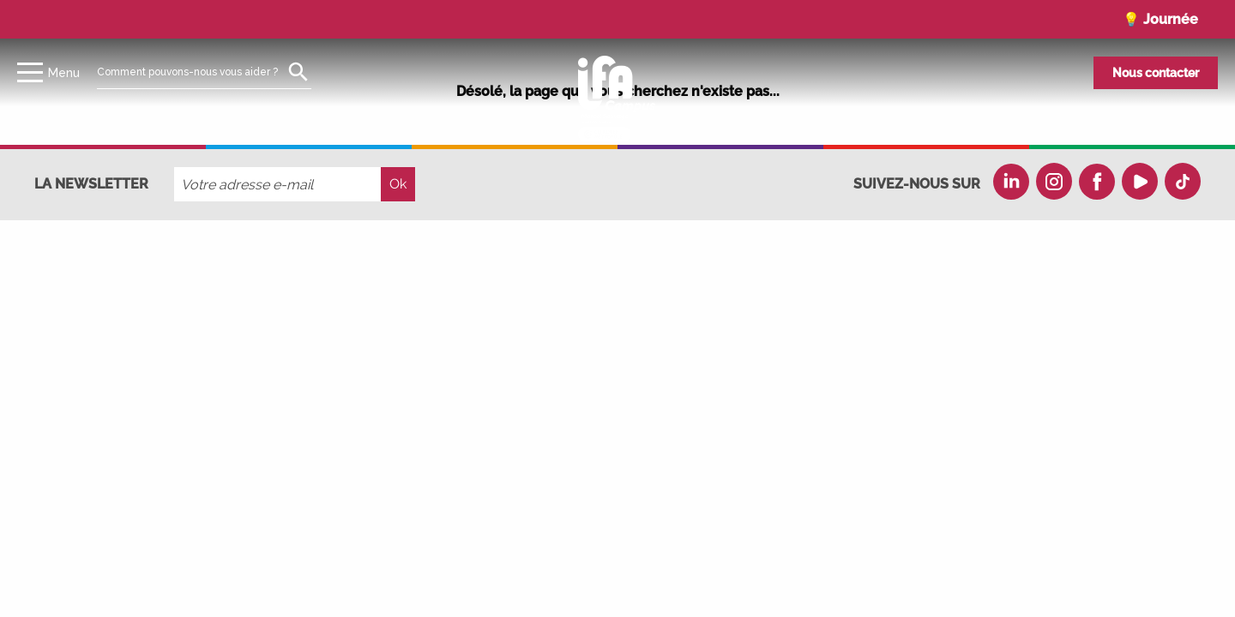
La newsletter (91, 184)
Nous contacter (1155, 73)
